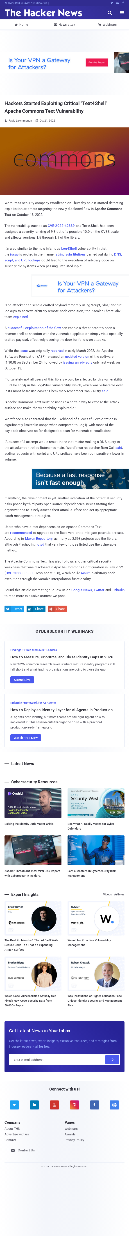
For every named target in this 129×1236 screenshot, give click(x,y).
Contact (10, 1140)
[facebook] (94, 1105)
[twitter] (14, 1105)
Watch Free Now (26, 738)
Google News (81, 590)
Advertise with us (17, 1134)
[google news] (114, 1104)
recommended (21, 533)
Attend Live (22, 680)
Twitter (99, 590)
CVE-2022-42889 (61, 226)
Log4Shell (69, 249)
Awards (70, 1134)
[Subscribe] (112, 1059)
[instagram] (74, 1105)
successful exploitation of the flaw (34, 328)
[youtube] (54, 1105)
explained (20, 317)
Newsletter (64, 24)
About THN (12, 1128)
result (85, 573)
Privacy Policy (74, 1140)
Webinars (107, 24)
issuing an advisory (77, 362)
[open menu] (122, 12)
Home (21, 24)
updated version (77, 357)
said (105, 391)
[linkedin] (34, 1105)
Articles (119, 894)
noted (40, 544)
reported (57, 351)
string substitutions (71, 254)
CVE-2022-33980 (19, 573)
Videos (107, 894)
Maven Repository (38, 539)
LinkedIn (118, 590)
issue (14, 254)
